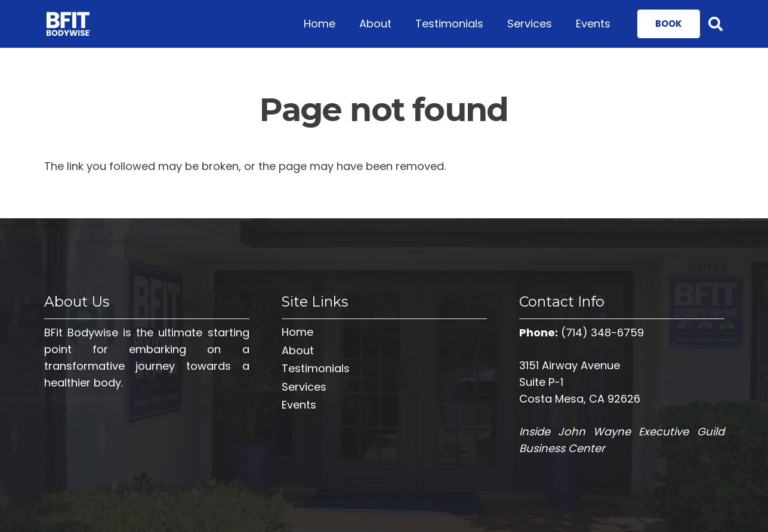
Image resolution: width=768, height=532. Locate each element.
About (298, 350)
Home (297, 331)
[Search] (716, 24)
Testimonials (316, 368)
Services (304, 386)
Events (299, 404)
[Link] (68, 24)
